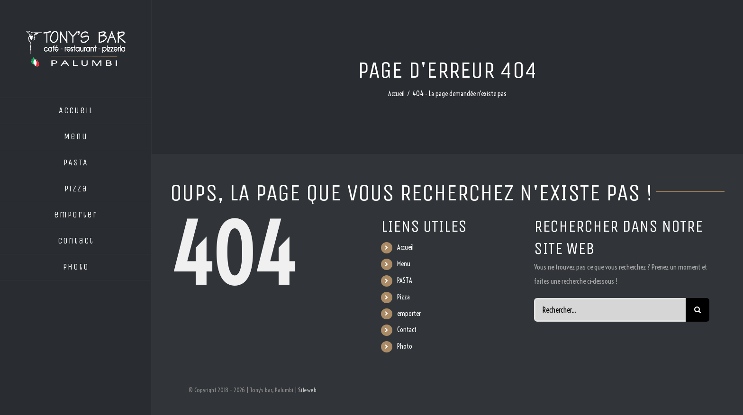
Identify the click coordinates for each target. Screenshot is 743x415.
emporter (409, 313)
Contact (407, 329)
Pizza (403, 297)
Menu (403, 264)
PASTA (404, 280)
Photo (404, 346)
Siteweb (307, 390)
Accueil (405, 247)
